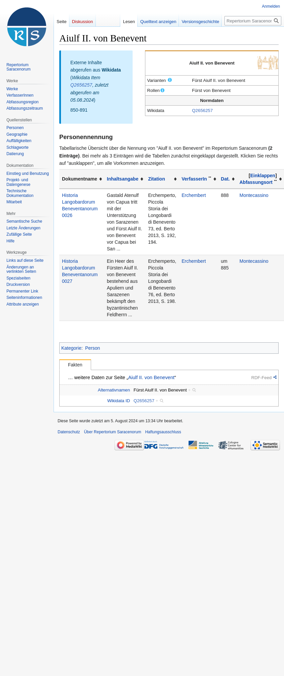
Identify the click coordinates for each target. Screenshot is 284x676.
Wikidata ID (118, 400)
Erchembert (194, 195)
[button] (263, 175)
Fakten (75, 364)
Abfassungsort (256, 182)
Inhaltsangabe (122, 179)
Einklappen (262, 175)
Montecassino (253, 195)
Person (92, 348)
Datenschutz (69, 432)
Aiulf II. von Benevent (151, 377)
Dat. (225, 179)
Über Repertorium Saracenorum (112, 432)
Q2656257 (202, 110)
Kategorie (71, 348)
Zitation (156, 179)
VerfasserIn (194, 179)
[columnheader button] (124, 179)
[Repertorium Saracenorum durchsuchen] (252, 20)
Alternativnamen (114, 389)
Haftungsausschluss (163, 432)
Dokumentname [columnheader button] (79, 179)
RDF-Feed (261, 377)
